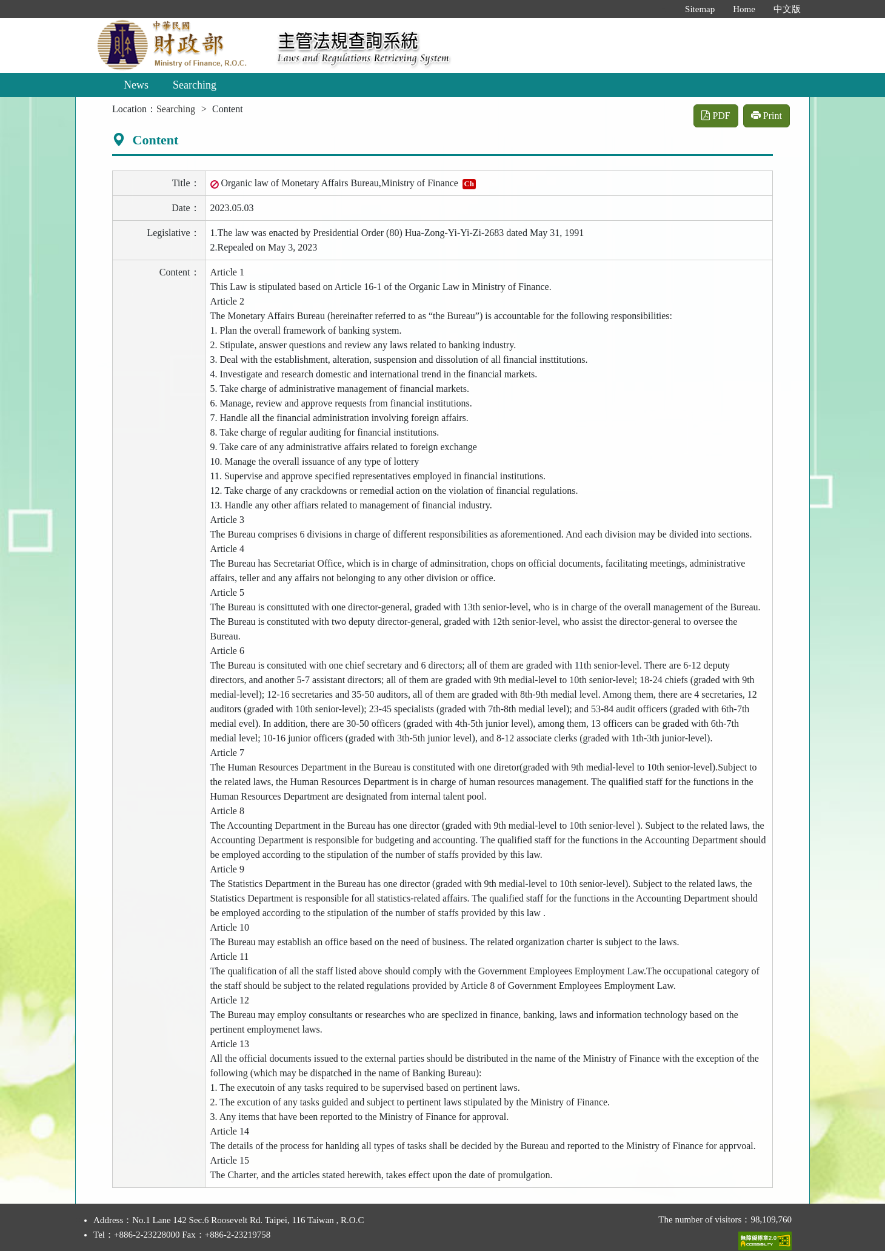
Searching (194, 85)
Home (744, 9)
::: (663, 9)
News (136, 85)
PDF (715, 115)
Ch (469, 183)
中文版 (787, 9)
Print (766, 115)
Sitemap (700, 9)
